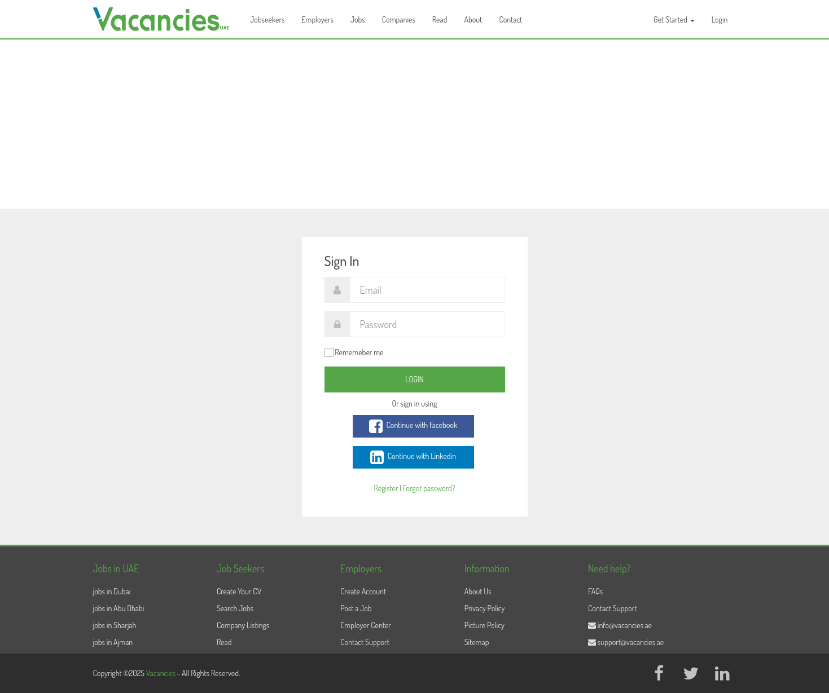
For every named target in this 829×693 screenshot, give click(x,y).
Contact (510, 19)
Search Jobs (235, 608)
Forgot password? (429, 488)
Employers (317, 19)
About (473, 19)
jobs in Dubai (112, 591)
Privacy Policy (484, 608)
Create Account (363, 591)
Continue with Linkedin (413, 457)
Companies (398, 19)
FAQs (595, 591)
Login (720, 19)
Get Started (674, 19)
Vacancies (161, 673)
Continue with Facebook (413, 426)
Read (440, 19)
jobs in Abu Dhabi (118, 608)
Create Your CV (239, 591)
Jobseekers (267, 19)
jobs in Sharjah (115, 625)
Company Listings (243, 625)
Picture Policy (484, 625)
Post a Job (355, 608)
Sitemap (476, 642)
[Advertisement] (414, 124)
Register (386, 488)
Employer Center (365, 625)
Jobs (357, 19)
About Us (478, 591)
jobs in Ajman (113, 642)
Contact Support (364, 642)
